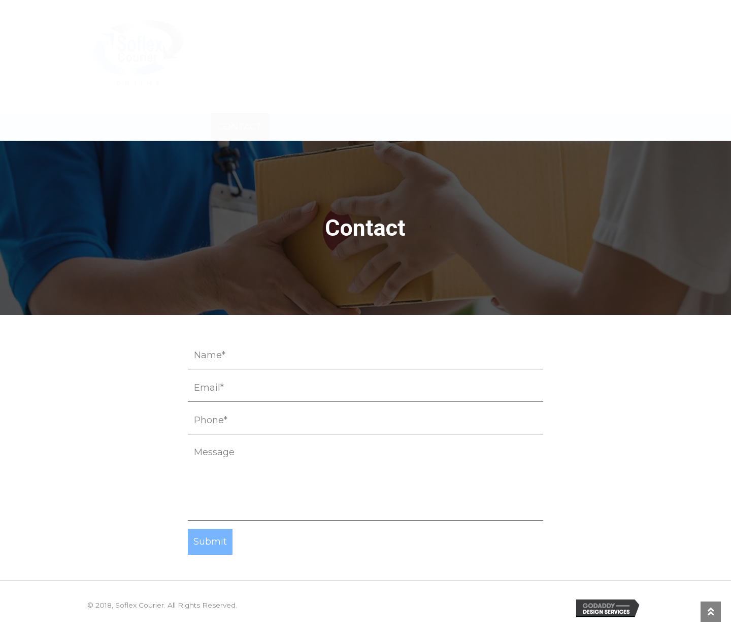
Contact (240, 126)
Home (101, 126)
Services (167, 126)
